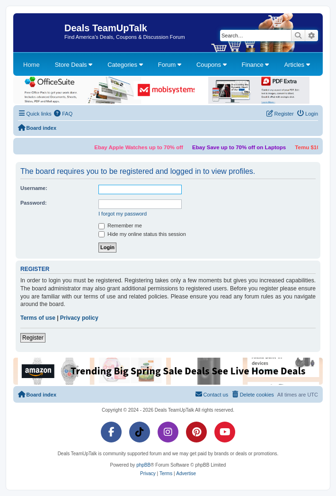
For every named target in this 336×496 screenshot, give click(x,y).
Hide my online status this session (142, 234)
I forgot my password (122, 213)
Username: (33, 188)
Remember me (120, 226)
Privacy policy (79, 318)
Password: (33, 203)
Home (31, 64)
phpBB (143, 465)
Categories (124, 64)
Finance (255, 64)
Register (33, 337)
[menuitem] (63, 113)
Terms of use (37, 318)
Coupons (211, 64)
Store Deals (74, 64)
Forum (169, 64)
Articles (296, 64)
